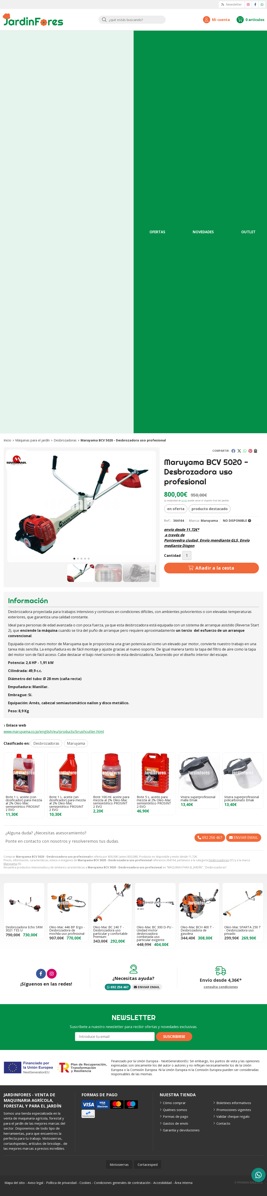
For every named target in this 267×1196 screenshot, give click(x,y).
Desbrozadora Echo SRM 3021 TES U (24, 928)
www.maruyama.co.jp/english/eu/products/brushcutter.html (54, 731)
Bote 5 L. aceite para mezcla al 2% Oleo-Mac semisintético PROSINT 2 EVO (154, 802)
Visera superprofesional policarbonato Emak (241, 798)
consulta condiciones (221, 987)
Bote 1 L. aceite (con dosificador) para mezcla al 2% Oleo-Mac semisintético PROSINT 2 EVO (24, 803)
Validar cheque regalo (233, 1116)
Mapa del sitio (14, 1183)
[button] (74, 559)
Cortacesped (148, 1164)
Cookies (85, 1183)
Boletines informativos (233, 1103)
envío (184, 500)
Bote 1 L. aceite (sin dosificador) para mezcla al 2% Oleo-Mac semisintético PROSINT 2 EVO (67, 803)
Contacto (223, 1123)
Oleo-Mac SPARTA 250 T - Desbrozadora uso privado (242, 930)
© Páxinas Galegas (249, 1182)
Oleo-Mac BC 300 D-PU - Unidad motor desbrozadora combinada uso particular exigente (155, 933)
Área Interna (183, 1183)
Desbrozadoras (219, 860)
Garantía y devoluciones (181, 1130)
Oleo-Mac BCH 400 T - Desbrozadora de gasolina (197, 930)
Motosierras (119, 1164)
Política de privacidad (61, 1183)
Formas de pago (175, 1116)
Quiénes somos (175, 1109)
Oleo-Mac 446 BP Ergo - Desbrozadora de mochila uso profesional (67, 930)
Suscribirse (174, 1036)
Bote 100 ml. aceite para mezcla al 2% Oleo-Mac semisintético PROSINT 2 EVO (111, 802)
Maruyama (10, 864)
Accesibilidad (162, 1183)
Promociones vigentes (233, 1109)
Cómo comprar (174, 1103)
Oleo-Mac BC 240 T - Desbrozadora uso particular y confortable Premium (110, 932)
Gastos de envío (175, 1123)
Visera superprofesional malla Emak (198, 798)
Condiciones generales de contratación (122, 1183)
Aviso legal (35, 1183)
